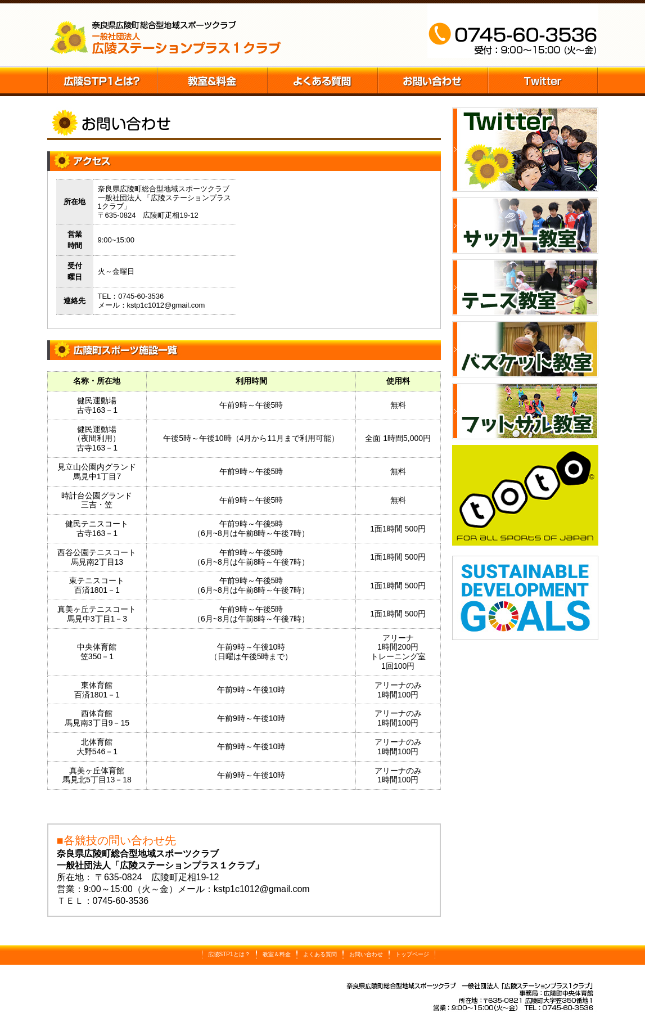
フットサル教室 (525, 411)
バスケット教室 (525, 349)
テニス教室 (525, 287)
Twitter (543, 81)
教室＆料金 (212, 81)
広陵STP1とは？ (102, 81)
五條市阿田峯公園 (165, 34)
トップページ (412, 954)
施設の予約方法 (323, 81)
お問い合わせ (433, 81)
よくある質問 (320, 954)
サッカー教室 (525, 225)
